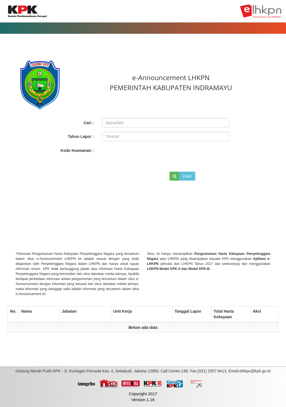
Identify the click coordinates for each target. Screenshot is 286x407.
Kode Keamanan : (77, 150)
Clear (187, 176)
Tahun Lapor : (81, 136)
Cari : (89, 123)
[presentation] (140, 155)
